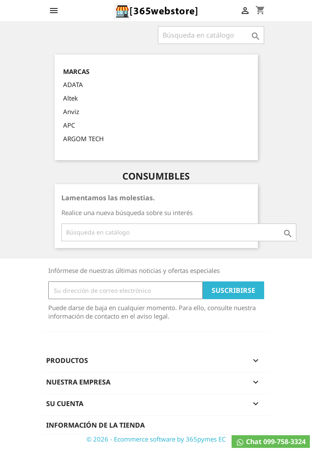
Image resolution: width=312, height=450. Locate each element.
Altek (70, 98)
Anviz (71, 111)
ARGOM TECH (83, 138)
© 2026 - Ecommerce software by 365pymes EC (156, 439)
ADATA (73, 84)
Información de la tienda (95, 425)
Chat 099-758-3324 (271, 442)
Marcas (76, 71)
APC (69, 125)
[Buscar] (211, 35)
